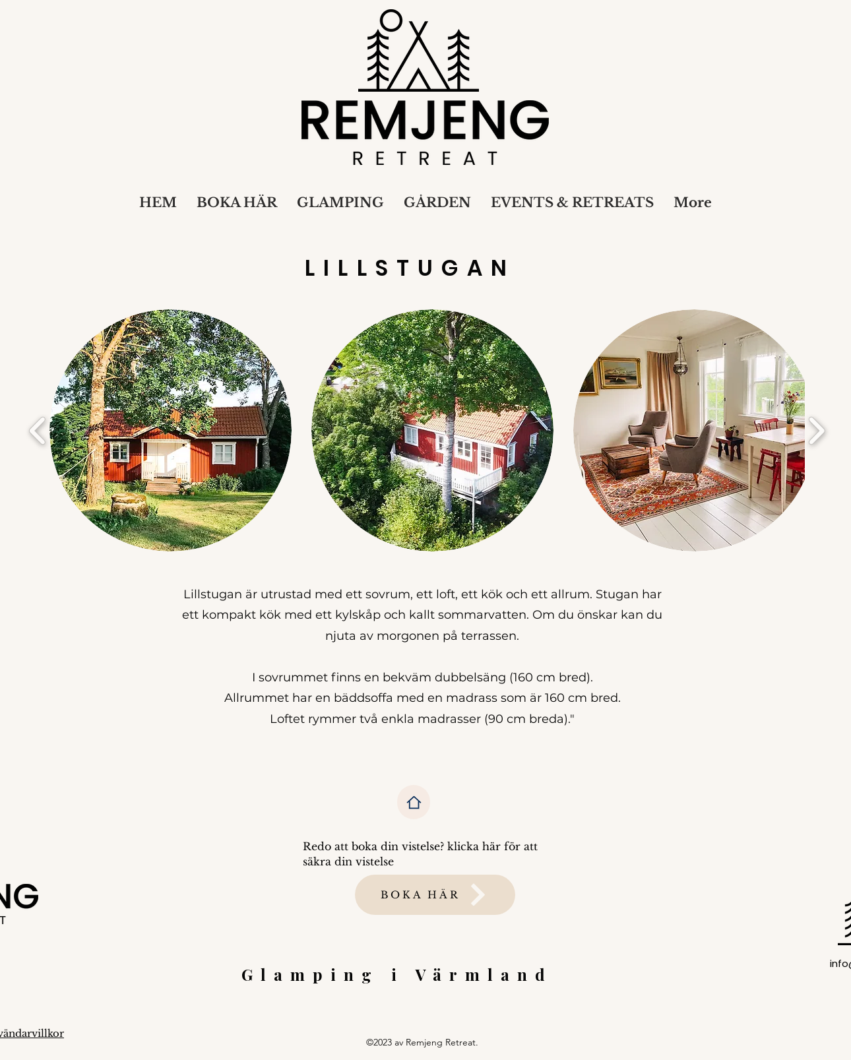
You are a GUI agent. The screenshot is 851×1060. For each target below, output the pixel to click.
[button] (170, 430)
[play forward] (816, 430)
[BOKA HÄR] (435, 895)
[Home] (413, 802)
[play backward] (38, 430)
